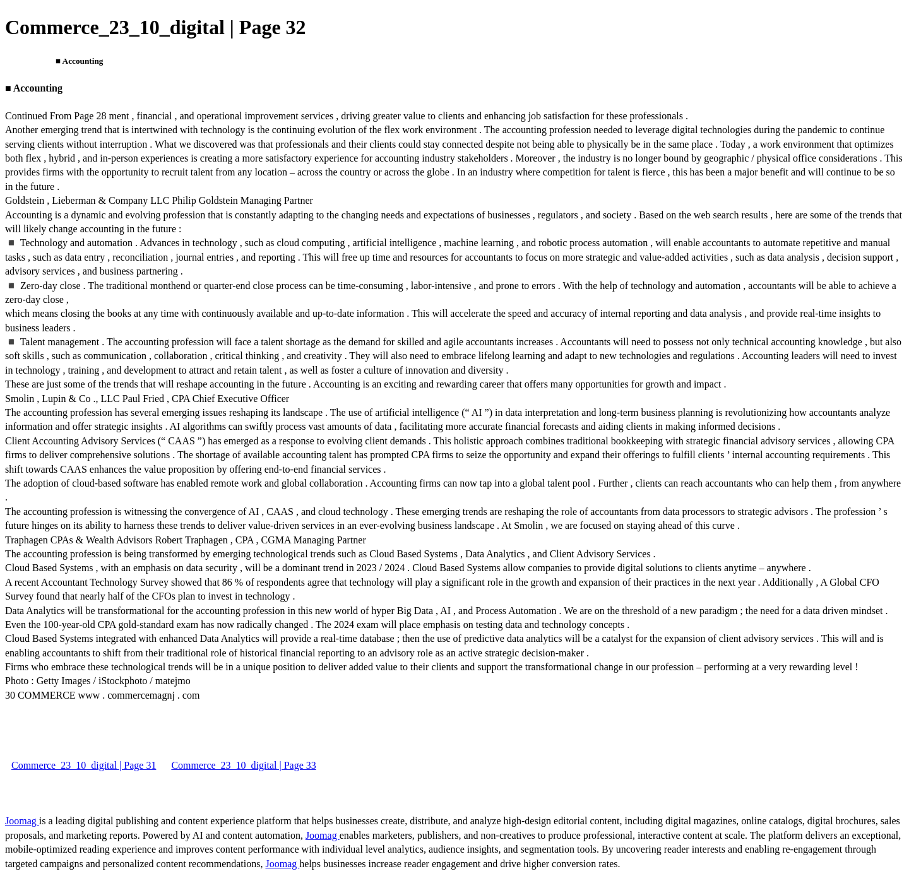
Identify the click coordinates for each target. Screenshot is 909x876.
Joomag (22, 820)
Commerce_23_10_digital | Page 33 (243, 765)
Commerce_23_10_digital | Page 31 (83, 765)
